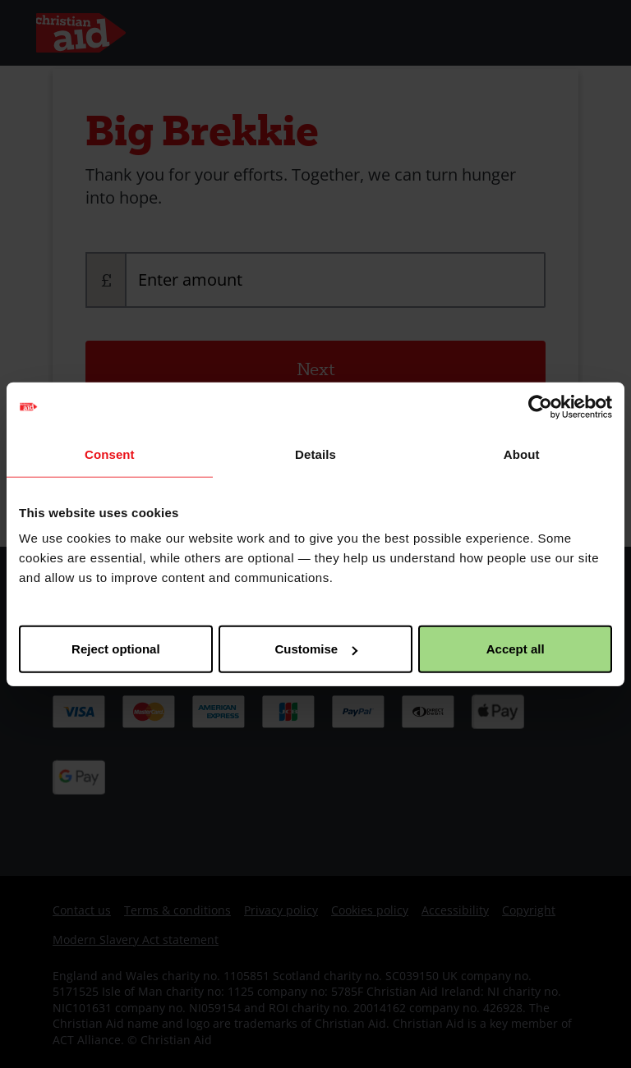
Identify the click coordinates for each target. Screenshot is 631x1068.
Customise (315, 649)
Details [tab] (315, 454)
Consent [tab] (110, 454)
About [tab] (522, 454)
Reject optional (115, 649)
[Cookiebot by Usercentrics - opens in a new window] (540, 406)
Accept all (515, 649)
